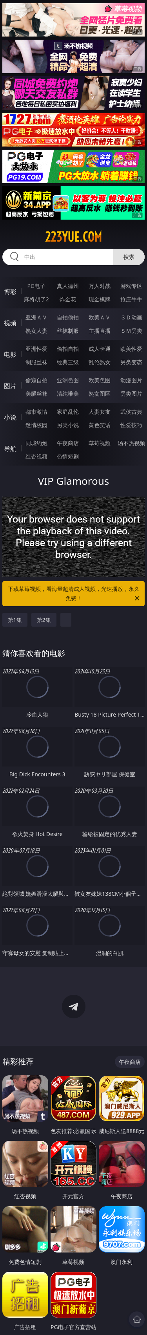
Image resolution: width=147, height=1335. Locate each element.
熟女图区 (100, 393)
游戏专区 (131, 286)
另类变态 (131, 362)
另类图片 (131, 393)
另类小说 (68, 425)
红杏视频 (36, 456)
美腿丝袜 (36, 393)
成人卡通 (100, 348)
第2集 (44, 619)
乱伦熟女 (100, 362)
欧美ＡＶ (100, 317)
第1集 (15, 619)
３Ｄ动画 (131, 317)
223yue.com (73, 237)
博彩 (10, 291)
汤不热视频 (131, 443)
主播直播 (100, 330)
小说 (10, 417)
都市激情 (36, 411)
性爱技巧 (131, 425)
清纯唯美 (68, 393)
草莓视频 (100, 443)
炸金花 (68, 299)
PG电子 (36, 286)
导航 (10, 448)
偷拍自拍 (68, 348)
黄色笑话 (100, 425)
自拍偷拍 (68, 317)
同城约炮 (36, 443)
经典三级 (68, 362)
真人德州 (68, 286)
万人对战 (100, 286)
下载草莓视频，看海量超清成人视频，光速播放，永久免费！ (74, 594)
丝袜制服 (68, 330)
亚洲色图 (68, 380)
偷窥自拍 (36, 380)
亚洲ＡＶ (36, 317)
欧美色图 (100, 380)
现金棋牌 (100, 299)
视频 (10, 323)
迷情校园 (36, 425)
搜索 (128, 256)
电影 (10, 354)
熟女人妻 (36, 330)
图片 (10, 385)
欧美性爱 (131, 348)
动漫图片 (131, 380)
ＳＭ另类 (131, 330)
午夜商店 (68, 443)
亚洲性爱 (36, 348)
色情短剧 (68, 456)
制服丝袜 (36, 362)
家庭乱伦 (68, 411)
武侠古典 (131, 411)
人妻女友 (100, 411)
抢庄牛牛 (131, 299)
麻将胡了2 (36, 299)
